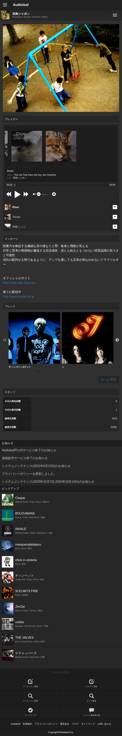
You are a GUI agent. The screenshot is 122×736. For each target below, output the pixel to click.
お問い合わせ (104, 724)
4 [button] (55, 371)
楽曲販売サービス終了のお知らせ (25, 458)
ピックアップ (30, 712)
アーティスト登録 (30, 683)
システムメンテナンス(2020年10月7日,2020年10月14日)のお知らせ (48, 481)
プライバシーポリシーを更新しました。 (29, 473)
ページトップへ (61, 672)
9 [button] (84, 371)
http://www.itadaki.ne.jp (18, 296)
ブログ (75, 724)
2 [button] (44, 371)
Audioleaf (21, 5)
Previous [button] (5, 340)
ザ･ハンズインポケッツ (34, 340)
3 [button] (49, 371)
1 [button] (38, 371)
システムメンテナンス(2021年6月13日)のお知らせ (36, 466)
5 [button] (61, 371)
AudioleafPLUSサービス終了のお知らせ (29, 450)
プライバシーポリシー (46, 724)
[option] (34, 340)
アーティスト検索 (30, 698)
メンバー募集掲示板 (91, 712)
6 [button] (67, 371)
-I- (87, 340)
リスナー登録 (91, 683)
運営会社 (64, 724)
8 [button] (78, 371)
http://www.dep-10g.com (19, 282)
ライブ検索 (91, 698)
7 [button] (72, 371)
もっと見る (108, 379)
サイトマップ (88, 724)
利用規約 (27, 724)
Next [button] (117, 340)
